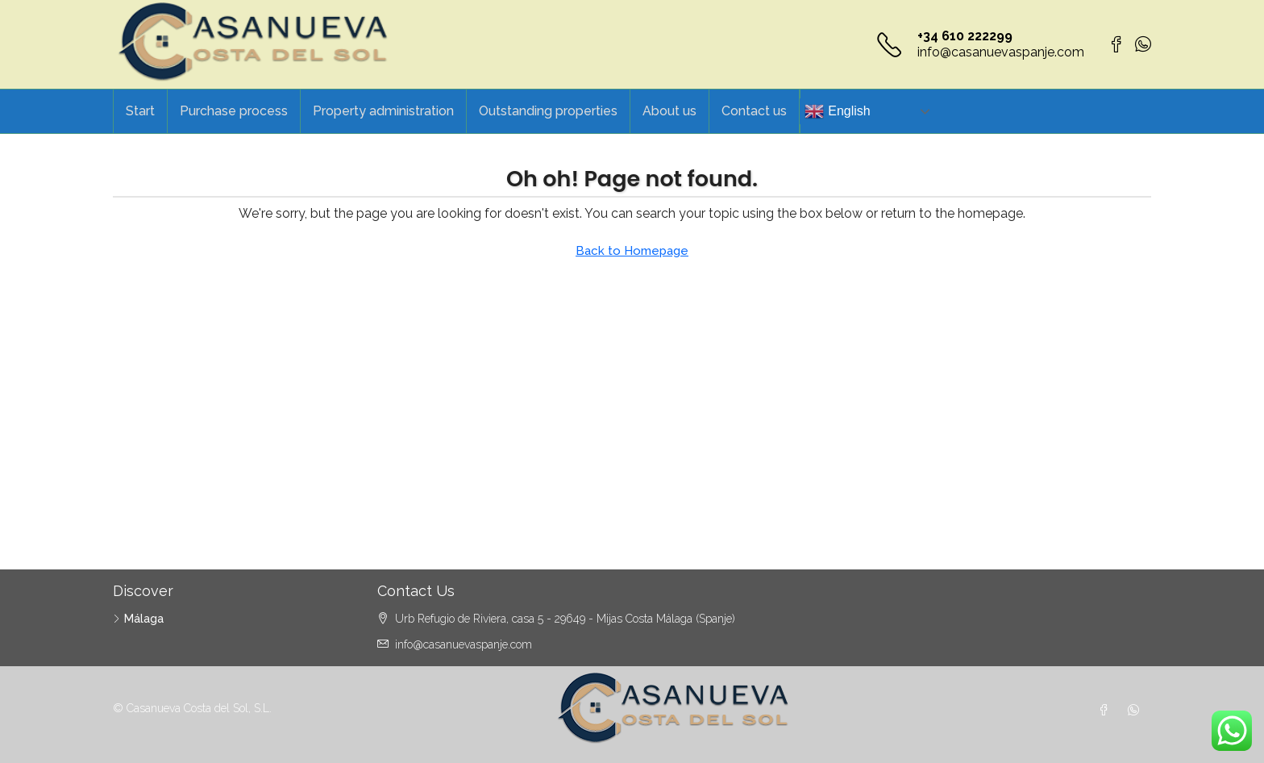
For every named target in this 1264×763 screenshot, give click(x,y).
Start (140, 111)
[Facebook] (1107, 710)
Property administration (383, 111)
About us (669, 111)
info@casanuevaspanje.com (1000, 52)
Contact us (754, 111)
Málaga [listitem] (138, 618)
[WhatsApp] (1137, 710)
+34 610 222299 (964, 36)
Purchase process (234, 111)
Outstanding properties (548, 111)
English (837, 111)
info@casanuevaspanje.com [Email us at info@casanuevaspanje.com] (463, 644)
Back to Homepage (632, 251)
